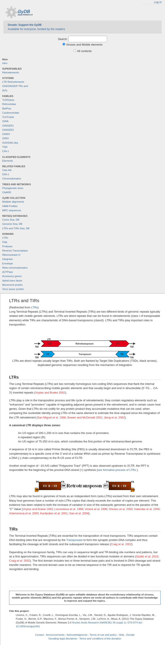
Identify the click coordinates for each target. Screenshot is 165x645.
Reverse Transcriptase (15, 250)
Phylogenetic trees (12, 188)
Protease (7, 246)
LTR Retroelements (13, 81)
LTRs (5, 237)
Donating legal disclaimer (63, 638)
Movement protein (12, 284)
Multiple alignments (13, 201)
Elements (7, 160)
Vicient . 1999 (96, 509)
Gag (4, 242)
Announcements (55, 634)
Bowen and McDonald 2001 (84, 417)
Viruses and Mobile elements (84, 44)
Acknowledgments (77, 634)
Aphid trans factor (12, 280)
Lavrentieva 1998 (68, 509)
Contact (39, 634)
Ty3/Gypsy (8, 99)
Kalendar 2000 (147, 509)
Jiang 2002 (114, 417)
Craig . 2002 (19, 560)
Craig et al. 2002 (121, 544)
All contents (84, 51)
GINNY (6, 134)
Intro (4, 63)
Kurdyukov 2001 (54, 513)
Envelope (7, 263)
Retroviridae (9, 104)
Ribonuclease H (11, 254)
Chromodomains (11, 178)
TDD (5, 147)
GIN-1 (5, 174)
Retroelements (10, 72)
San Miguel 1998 (52, 417)
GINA (5, 121)
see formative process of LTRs (117, 470)
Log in (158, 2)
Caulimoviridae (10, 112)
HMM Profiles (10, 206)
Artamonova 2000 (23, 513)
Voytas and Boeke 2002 (50, 392)
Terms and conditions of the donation (100, 638)
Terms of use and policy (103, 634)
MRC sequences (11, 210)
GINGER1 (8, 125)
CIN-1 (5, 151)
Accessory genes (12, 276)
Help (121, 634)
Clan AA (7, 170)
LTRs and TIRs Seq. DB (15, 228)
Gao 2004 (79, 513)
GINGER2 (8, 130)
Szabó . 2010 (147, 556)
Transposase (74, 540)
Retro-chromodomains (15, 267)
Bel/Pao (6, 108)
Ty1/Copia (8, 117)
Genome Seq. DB (12, 224)
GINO (5, 138)
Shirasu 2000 (121, 509)
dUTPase (7, 272)
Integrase (7, 259)
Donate (130, 634)
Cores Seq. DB (10, 219)
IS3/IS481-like (10, 142)
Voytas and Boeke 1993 (38, 509)
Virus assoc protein (13, 289)
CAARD (6, 192)
